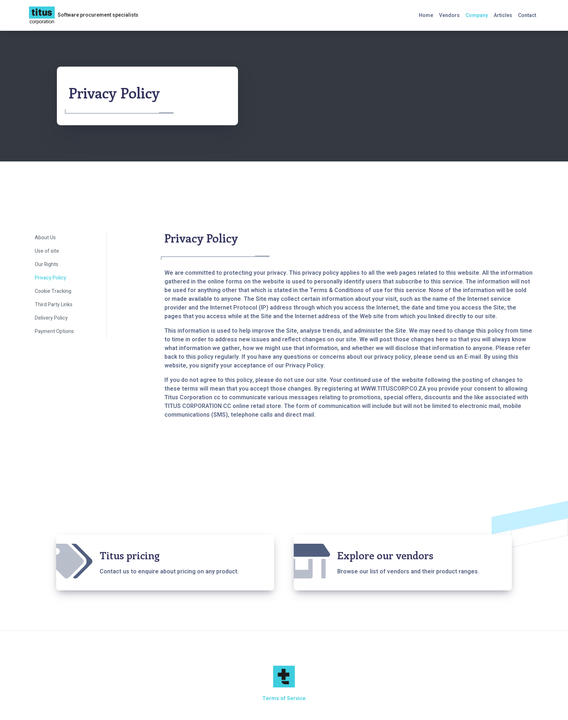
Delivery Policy (51, 318)
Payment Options (54, 331)
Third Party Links (53, 304)
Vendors (449, 15)
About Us (45, 237)
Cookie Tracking (53, 291)
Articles (503, 15)
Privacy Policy (50, 278)
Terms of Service (284, 698)
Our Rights (46, 264)
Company (476, 15)
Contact (527, 15)
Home (426, 15)
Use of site (47, 251)
